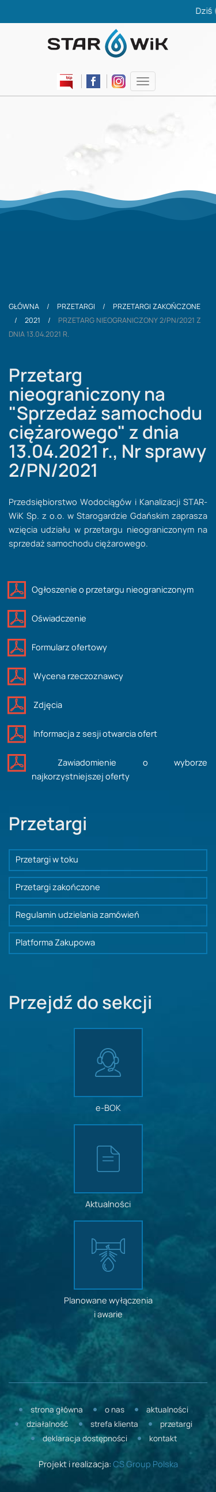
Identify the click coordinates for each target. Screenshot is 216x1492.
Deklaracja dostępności (85, 1439)
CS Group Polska (145, 1465)
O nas (114, 1410)
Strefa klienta (114, 1425)
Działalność (47, 1425)
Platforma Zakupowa (55, 943)
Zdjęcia (47, 706)
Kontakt (163, 1439)
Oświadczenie (59, 619)
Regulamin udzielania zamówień (77, 915)
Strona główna (57, 1410)
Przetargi (76, 306)
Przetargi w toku (47, 860)
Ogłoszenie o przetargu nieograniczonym (113, 590)
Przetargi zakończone (156, 306)
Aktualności (167, 1410)
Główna (24, 306)
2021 (32, 320)
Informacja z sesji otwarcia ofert (94, 734)
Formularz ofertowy (69, 648)
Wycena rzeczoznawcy (77, 677)
